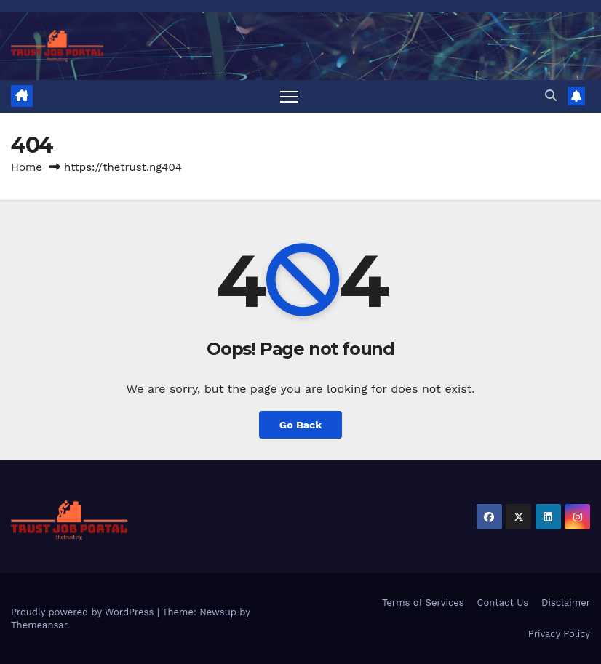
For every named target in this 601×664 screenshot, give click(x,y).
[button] (551, 96)
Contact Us (503, 602)
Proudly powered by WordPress (84, 612)
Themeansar (39, 625)
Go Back (300, 425)
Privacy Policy (559, 633)
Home (26, 167)
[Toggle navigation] (289, 96)
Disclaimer (565, 602)
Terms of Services (423, 602)
